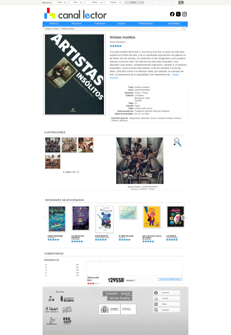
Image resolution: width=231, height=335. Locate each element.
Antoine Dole (75, 239)
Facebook (165, 292)
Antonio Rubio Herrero (102, 237)
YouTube (165, 298)
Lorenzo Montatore (172, 237)
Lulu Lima (122, 237)
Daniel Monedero (118, 42)
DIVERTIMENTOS (101, 236)
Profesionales (145, 23)
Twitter (164, 304)
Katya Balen (51, 237)
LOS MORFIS (171, 236)
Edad (60, 2)
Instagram (165, 310)
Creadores (99, 23)
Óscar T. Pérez (141, 93)
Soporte (113, 2)
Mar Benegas (146, 239)
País (75, 2)
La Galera (139, 95)
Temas (133, 2)
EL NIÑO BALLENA (126, 236)
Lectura (121, 23)
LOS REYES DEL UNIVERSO (77, 237)
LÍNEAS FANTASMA (55, 236)
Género (94, 2)
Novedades (174, 23)
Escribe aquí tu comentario (135, 268)
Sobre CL (54, 23)
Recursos (77, 23)
